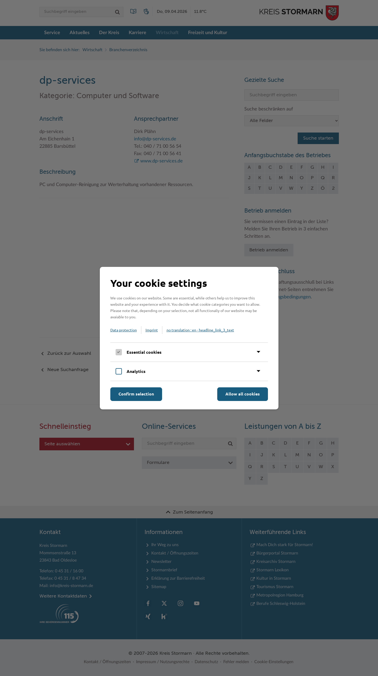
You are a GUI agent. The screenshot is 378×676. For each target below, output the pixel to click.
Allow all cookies (242, 394)
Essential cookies (144, 352)
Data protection (123, 330)
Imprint (152, 330)
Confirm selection (136, 394)
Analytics (136, 371)
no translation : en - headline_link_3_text (200, 330)
